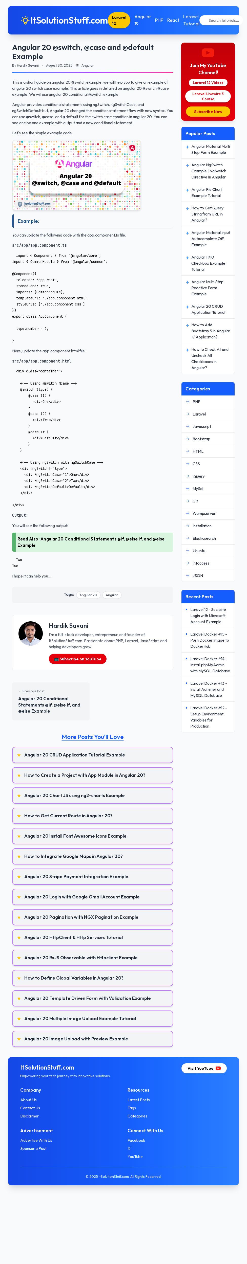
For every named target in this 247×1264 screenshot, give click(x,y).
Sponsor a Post (33, 1148)
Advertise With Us (36, 1140)
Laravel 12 (119, 20)
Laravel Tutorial (191, 20)
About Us (28, 1099)
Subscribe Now (208, 111)
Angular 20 (88, 595)
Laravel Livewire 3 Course (208, 96)
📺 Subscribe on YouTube (77, 658)
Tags (132, 1107)
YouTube (135, 1156)
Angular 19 (142, 20)
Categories (137, 1115)
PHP (159, 20)
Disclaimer (29, 1115)
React (173, 20)
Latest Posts (139, 1099)
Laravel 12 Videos (208, 82)
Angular (112, 595)
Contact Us (30, 1107)
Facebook (136, 1140)
